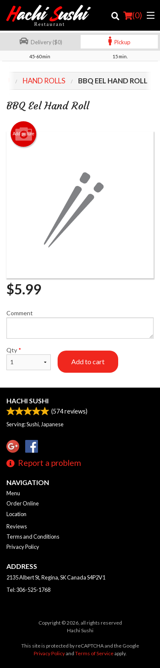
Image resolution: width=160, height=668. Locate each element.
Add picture (24, 134)
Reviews (16, 526)
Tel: (28, 589)
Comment (80, 324)
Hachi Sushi (27, 401)
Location (16, 514)
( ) (132, 15)
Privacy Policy (22, 546)
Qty (28, 358)
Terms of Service (94, 653)
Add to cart (88, 361)
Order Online (22, 503)
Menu (13, 493)
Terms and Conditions (32, 536)
